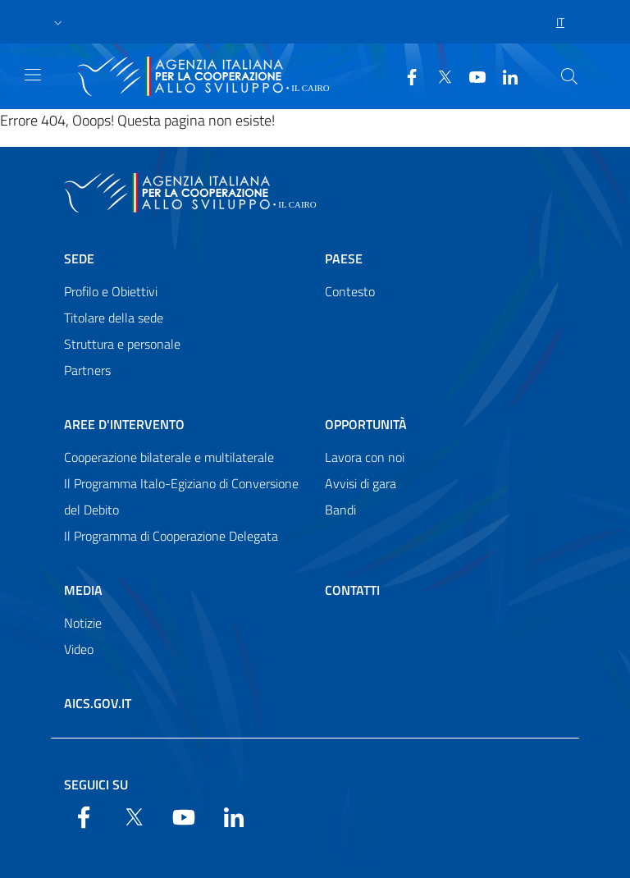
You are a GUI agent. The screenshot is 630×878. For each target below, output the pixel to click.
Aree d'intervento (124, 424)
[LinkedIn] (503, 75)
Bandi (340, 509)
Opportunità (366, 424)
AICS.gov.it (97, 703)
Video (79, 649)
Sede (79, 258)
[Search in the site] (569, 76)
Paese (344, 258)
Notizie (83, 623)
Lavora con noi (364, 457)
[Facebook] (405, 75)
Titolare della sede (113, 317)
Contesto (350, 291)
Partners (87, 370)
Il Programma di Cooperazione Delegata (171, 536)
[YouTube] (470, 75)
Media (83, 590)
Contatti (352, 590)
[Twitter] (438, 75)
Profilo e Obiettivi (111, 291)
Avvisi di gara (360, 483)
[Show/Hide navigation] (33, 75)
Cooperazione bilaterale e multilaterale (169, 457)
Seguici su (96, 784)
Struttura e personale (122, 344)
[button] (58, 22)
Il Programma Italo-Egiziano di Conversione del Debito (181, 496)
